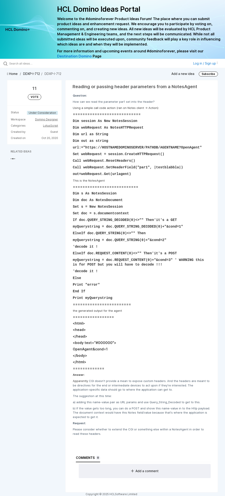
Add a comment (145, 471)
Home (13, 74)
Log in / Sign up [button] (205, 63)
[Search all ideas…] (30, 63)
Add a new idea (182, 74)
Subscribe (208, 74)
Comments (88, 458)
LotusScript (50, 125)
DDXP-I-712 (31, 74)
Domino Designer (46, 119)
